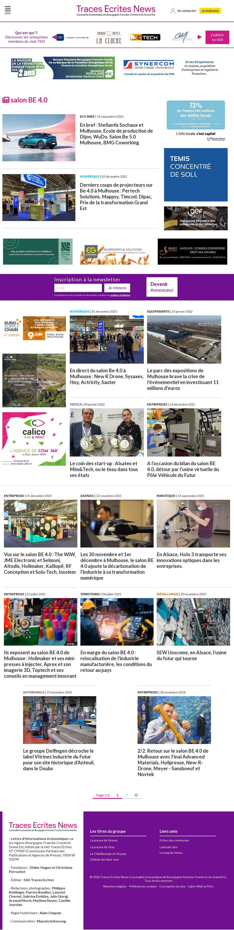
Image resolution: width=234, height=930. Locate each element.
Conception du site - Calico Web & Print (186, 887)
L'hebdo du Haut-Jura (104, 860)
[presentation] (54, 37)
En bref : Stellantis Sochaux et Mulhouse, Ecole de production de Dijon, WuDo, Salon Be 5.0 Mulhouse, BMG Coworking (116, 134)
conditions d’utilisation (120, 296)
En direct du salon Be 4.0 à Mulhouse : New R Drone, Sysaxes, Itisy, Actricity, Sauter (107, 377)
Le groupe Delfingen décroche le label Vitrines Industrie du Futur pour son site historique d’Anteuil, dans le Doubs (59, 760)
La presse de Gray (102, 847)
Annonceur (162, 287)
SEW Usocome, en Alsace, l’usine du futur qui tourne (192, 656)
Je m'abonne (210, 11)
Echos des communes (174, 841)
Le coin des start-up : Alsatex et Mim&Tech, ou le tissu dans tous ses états (104, 469)
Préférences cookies (143, 887)
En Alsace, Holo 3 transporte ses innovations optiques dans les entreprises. (191, 560)
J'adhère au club (217, 37)
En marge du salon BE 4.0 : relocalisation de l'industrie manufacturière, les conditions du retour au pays (116, 661)
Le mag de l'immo (171, 853)
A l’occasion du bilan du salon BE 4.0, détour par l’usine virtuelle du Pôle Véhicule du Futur (183, 469)
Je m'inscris (117, 288)
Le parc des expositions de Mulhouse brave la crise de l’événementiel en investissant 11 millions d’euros (183, 379)
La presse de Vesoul (103, 841)
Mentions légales (114, 887)
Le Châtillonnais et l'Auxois (108, 854)
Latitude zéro (169, 847)
